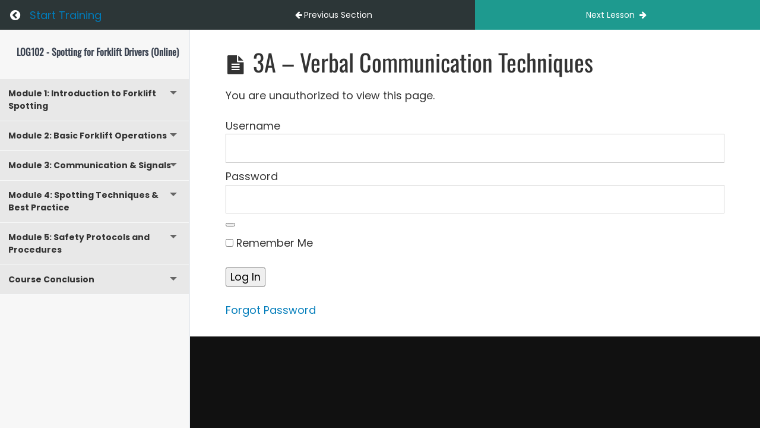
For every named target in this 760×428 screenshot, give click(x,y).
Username (253, 125)
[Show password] (230, 224)
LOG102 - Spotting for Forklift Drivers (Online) (98, 52)
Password (252, 176)
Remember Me (269, 242)
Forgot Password (271, 310)
